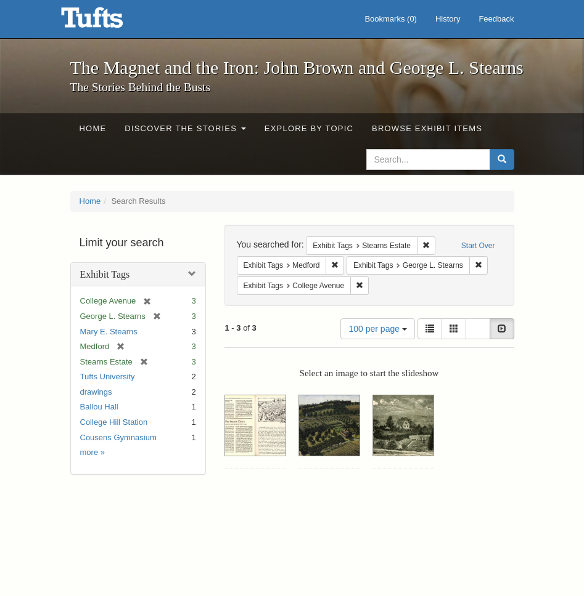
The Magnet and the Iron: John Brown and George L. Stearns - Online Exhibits (107, 21)
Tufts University (107, 376)
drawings (96, 392)
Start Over (478, 245)
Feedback (496, 18)
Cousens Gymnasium (118, 437)
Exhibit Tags (105, 274)
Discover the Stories (185, 128)
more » (92, 452)
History (447, 18)
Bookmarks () (390, 18)
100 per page (377, 329)
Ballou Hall (99, 406)
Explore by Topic (309, 128)
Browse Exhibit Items (427, 128)
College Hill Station (114, 422)
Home (93, 128)
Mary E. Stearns (109, 331)
